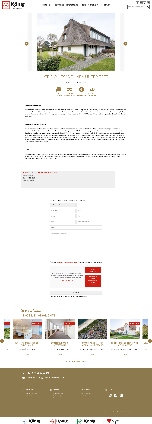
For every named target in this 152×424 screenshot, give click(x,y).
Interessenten (72, 5)
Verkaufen (29, 393)
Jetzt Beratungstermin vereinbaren (45, 375)
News (84, 5)
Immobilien (46, 5)
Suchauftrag (57, 393)
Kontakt (106, 5)
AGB (118, 409)
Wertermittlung (58, 391)
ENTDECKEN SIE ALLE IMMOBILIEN (76, 359)
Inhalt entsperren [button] (92, 268)
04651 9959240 (30, 175)
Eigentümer (59, 5)
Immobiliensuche (31, 391)
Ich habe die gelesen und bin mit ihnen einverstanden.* (76, 260)
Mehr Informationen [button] (67, 278)
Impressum (105, 409)
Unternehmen (94, 5)
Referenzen (84, 393)
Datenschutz (113, 409)
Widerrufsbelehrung (125, 409)
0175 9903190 (30, 178)
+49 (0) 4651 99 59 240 (37, 370)
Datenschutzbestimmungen (68, 260)
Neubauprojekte (86, 391)
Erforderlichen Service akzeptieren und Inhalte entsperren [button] (92, 278)
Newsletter (56, 395)
